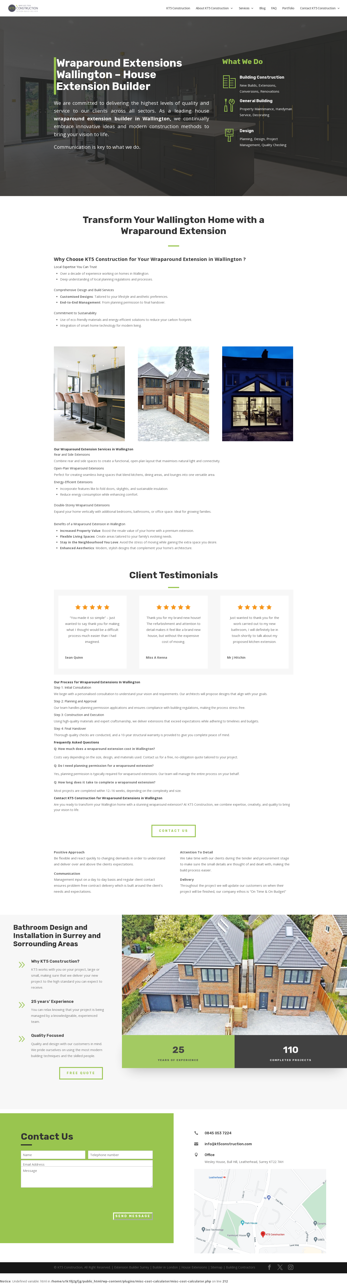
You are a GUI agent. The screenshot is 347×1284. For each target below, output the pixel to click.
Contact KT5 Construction (317, 8)
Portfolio (288, 8)
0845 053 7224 (218, 1133)
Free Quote (81, 1073)
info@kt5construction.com (228, 1144)
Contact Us (173, 831)
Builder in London (165, 1267)
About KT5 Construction (212, 8)
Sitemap (216, 1267)
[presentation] (54, 1199)
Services (244, 8)
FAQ (273, 8)
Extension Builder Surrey (131, 1267)
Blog (262, 8)
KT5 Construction (178, 8)
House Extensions (194, 1267)
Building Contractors (240, 1267)
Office (210, 1155)
